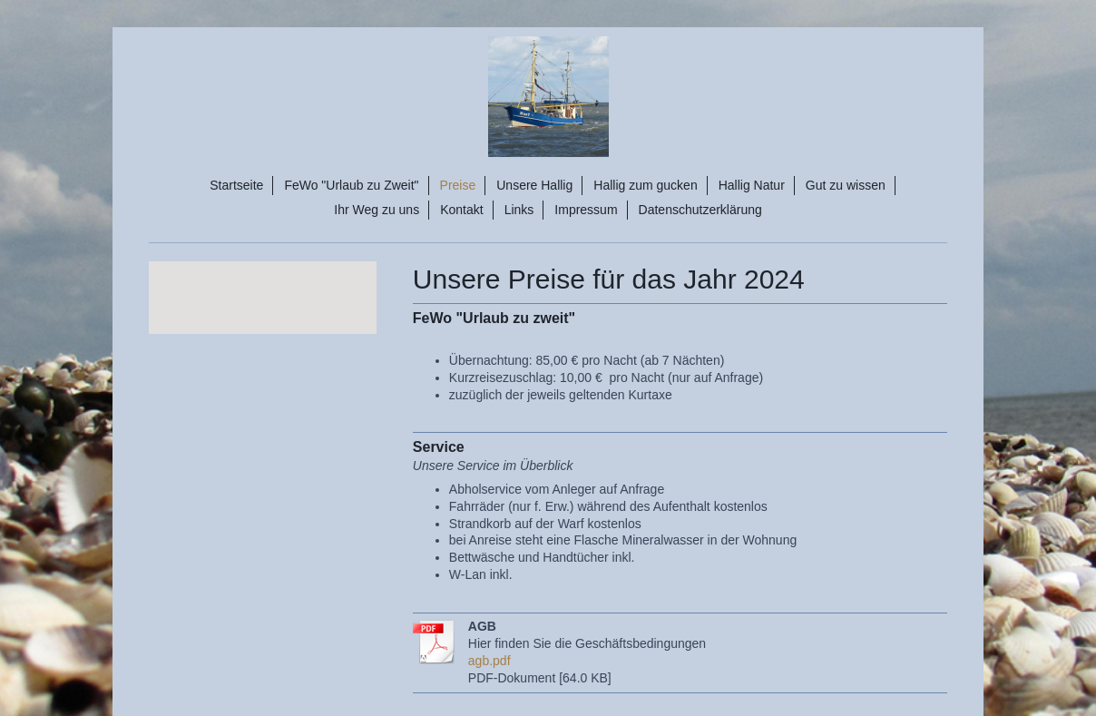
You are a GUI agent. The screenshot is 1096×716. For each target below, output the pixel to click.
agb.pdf (489, 660)
